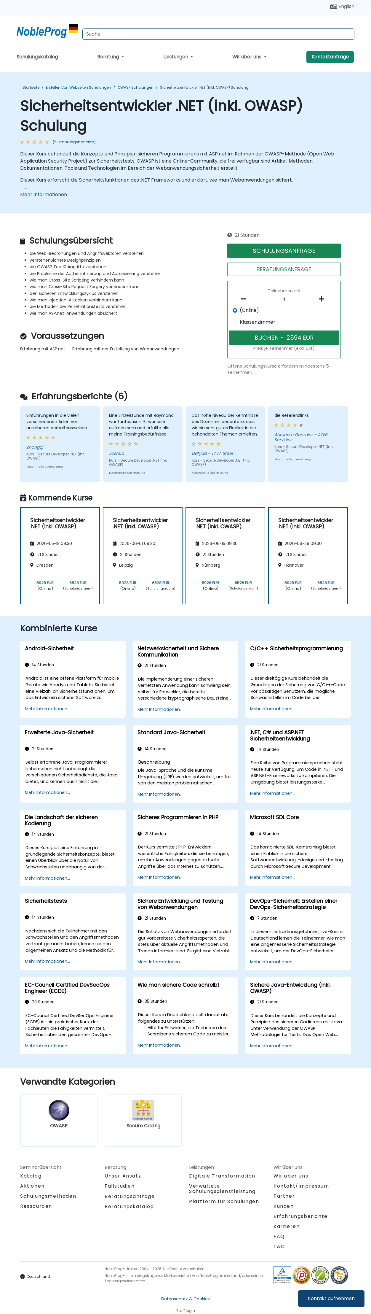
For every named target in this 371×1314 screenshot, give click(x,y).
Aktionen (32, 1186)
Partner (284, 1196)
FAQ (279, 1236)
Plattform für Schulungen (224, 1201)
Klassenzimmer (257, 322)
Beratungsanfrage (130, 1196)
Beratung (108, 56)
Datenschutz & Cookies (185, 1299)
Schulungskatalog (37, 56)
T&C (279, 1246)
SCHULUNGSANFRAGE (284, 251)
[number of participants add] (323, 299)
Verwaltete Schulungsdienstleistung (222, 1189)
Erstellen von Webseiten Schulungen (78, 87)
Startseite (31, 87)
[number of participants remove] (245, 299)
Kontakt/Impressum (301, 1186)
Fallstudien (120, 1186)
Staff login (185, 1310)
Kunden (284, 1206)
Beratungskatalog (129, 1206)
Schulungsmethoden (48, 1196)
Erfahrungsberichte (301, 1216)
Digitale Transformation (222, 1175)
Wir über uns (247, 56)
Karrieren (287, 1226)
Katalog (30, 1175)
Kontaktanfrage (330, 56)
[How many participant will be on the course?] (284, 299)
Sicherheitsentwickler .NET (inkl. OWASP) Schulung (204, 87)
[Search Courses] (218, 34)
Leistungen (176, 56)
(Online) (249, 310)
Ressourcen (36, 1206)
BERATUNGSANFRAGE (284, 269)
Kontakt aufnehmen (331, 1298)
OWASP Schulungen (135, 87)
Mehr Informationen (43, 194)
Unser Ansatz (123, 1175)
